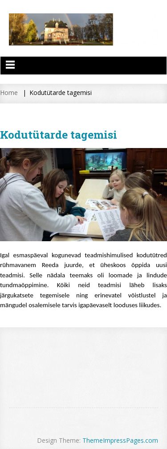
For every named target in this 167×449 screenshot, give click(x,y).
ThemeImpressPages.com (120, 440)
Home (9, 92)
